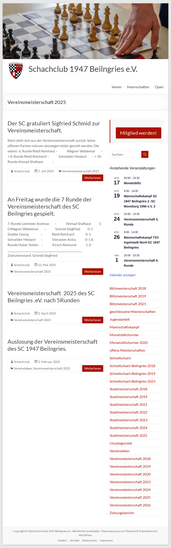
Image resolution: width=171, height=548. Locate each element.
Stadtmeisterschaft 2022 (128, 412)
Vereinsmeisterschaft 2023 (130, 482)
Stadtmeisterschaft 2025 (128, 435)
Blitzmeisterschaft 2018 (128, 288)
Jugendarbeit (120, 319)
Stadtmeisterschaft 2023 (128, 420)
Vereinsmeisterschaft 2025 (80, 171)
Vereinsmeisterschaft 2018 (130, 458)
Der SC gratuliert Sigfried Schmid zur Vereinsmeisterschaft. (54, 127)
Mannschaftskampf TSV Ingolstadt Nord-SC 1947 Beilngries (142, 242)
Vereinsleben (23, 368)
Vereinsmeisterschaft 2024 (130, 489)
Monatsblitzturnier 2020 (129, 342)
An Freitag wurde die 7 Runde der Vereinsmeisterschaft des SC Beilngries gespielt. (50, 206)
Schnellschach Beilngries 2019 (132, 373)
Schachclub (22, 171)
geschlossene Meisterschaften (132, 311)
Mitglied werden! (138, 133)
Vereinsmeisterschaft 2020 (130, 474)
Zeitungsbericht (122, 513)
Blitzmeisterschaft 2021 (128, 304)
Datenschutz (89, 540)
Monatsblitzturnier (124, 335)
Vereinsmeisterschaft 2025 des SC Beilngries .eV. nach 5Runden (51, 296)
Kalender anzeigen (123, 275)
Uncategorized (121, 443)
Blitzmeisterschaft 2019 (128, 296)
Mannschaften (138, 87)
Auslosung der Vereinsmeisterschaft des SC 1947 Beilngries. (53, 345)
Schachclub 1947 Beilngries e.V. (83, 69)
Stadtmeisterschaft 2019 (128, 397)
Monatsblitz (132, 183)
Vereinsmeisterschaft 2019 (130, 466)
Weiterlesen (92, 178)
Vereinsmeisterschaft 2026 (130, 505)
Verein (117, 87)
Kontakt (74, 540)
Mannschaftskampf (124, 327)
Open (159, 87)
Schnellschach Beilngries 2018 (132, 366)
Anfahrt (62, 540)
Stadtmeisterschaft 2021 (128, 404)
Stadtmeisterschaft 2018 (128, 389)
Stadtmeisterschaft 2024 (128, 427)
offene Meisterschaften (127, 350)
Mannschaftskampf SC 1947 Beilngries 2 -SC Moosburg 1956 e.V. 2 (140, 201)
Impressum (106, 540)
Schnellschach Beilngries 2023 (132, 381)
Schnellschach (120, 358)
